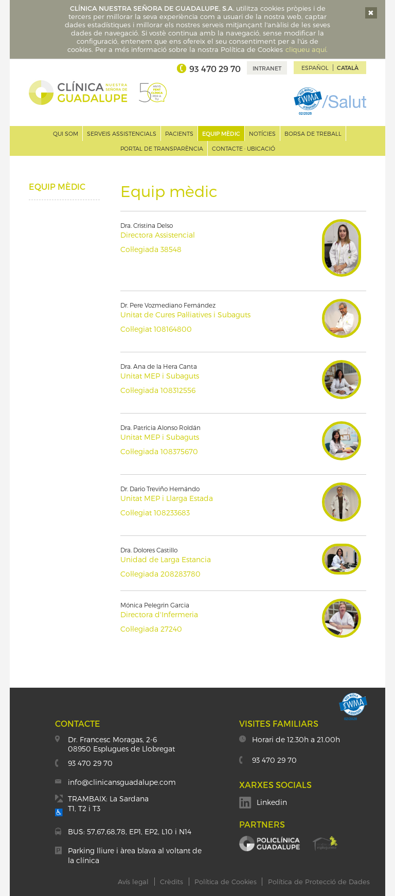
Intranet (267, 68)
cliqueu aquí (305, 49)
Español (315, 67)
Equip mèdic (221, 133)
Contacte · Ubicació (243, 148)
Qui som (65, 133)
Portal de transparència (161, 148)
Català (347, 67)
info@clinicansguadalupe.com (122, 782)
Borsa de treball (313, 133)
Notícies (262, 133)
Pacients (179, 133)
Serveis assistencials (121, 133)
